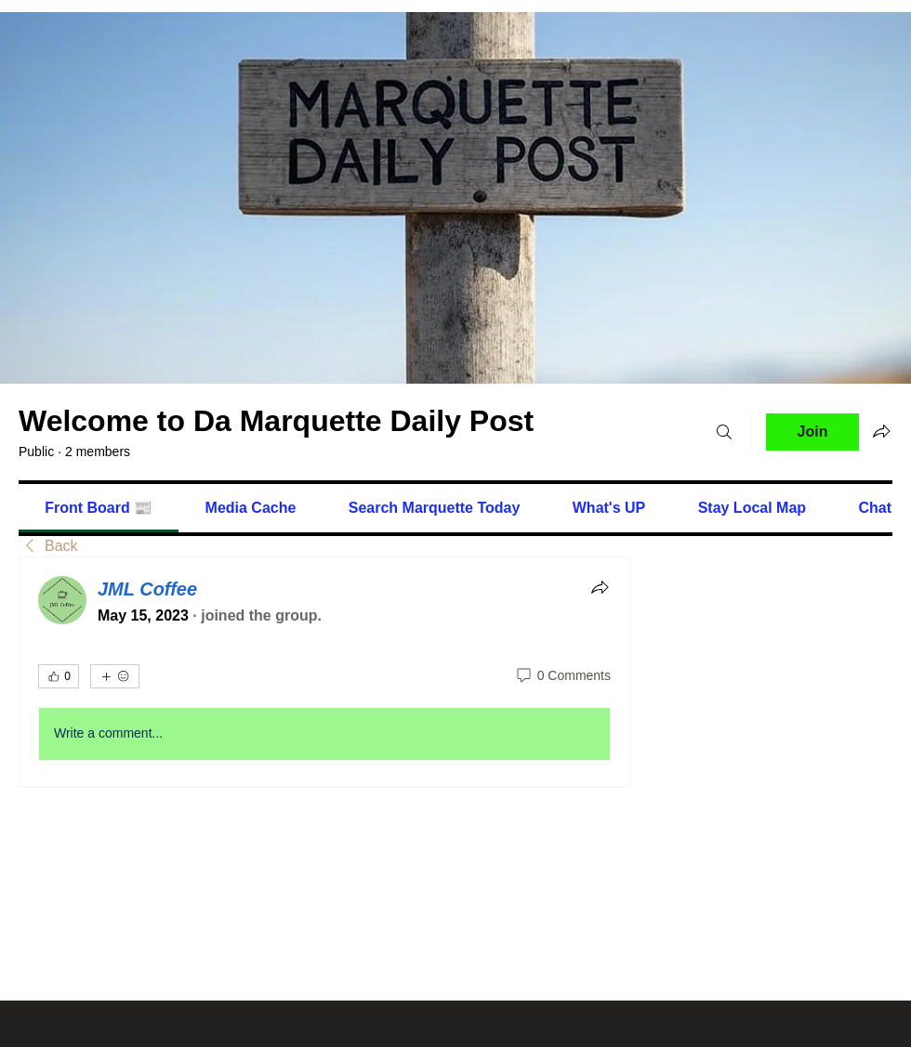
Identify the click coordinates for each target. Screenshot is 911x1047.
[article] (324, 671)
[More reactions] (114, 676)
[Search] (724, 432)
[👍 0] (58, 676)
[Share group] (881, 431)
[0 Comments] (562, 676)
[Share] (599, 587)
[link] (98, 508)
